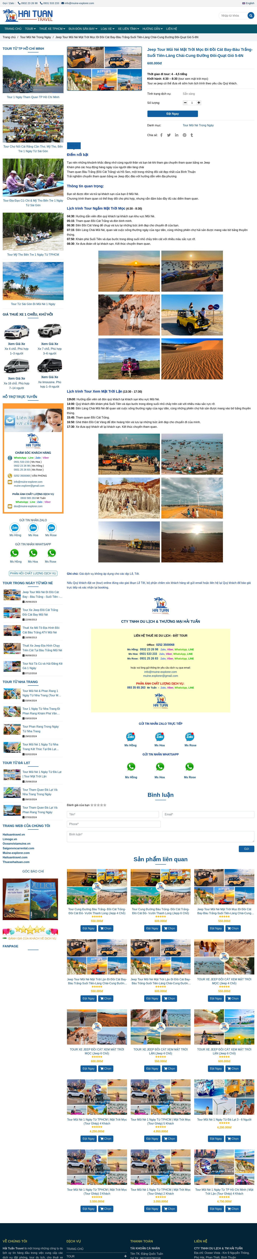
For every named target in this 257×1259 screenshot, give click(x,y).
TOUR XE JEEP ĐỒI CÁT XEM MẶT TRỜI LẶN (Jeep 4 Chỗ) (160, 1051)
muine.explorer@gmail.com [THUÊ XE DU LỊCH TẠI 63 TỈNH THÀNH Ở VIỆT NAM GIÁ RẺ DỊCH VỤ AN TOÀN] (29, 485)
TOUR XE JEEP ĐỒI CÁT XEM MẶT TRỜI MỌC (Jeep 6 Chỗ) (97, 1051)
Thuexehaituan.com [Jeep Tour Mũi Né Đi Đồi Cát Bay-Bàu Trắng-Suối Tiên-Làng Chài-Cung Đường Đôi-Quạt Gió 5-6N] (16, 862)
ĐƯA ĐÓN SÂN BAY (83, 28)
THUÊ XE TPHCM (52, 28)
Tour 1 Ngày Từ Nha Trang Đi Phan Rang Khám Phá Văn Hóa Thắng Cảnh (41, 711)
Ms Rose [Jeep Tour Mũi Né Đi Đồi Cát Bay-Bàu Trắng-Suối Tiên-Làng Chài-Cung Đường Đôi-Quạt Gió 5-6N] (190, 745)
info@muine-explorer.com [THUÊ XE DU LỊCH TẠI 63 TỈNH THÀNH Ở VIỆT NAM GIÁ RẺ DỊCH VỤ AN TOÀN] (28, 481)
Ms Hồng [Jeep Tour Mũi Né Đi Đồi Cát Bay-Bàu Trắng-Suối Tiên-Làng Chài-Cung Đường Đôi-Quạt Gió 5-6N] (131, 745)
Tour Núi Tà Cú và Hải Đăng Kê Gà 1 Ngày (42, 666)
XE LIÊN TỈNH (128, 28)
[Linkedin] (176, 135)
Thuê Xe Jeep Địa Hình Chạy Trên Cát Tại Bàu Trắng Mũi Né (42, 648)
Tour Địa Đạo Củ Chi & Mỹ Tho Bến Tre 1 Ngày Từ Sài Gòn (33, 203)
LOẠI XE (107, 28)
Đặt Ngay (173, 113)
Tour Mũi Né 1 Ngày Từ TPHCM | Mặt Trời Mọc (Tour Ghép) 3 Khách (97, 1191)
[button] (249, 3)
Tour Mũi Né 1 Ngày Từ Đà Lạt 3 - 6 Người (224, 1119)
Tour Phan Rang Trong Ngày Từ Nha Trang (40, 729)
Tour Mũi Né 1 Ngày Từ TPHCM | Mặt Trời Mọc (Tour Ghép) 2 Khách (160, 1191)
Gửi (246, 848)
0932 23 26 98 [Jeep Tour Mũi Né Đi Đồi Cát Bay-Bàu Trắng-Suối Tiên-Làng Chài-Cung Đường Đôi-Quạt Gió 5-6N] (28, 3)
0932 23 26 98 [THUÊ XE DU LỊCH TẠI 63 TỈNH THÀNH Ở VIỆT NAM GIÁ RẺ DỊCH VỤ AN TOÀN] (22, 465)
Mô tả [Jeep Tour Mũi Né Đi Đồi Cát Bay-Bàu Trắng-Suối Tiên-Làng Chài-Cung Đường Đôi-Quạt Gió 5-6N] (74, 145)
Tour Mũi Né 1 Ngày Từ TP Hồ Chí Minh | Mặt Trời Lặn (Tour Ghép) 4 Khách (224, 1191)
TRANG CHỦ (13, 28)
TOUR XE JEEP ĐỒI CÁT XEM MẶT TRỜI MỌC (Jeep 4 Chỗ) (224, 981)
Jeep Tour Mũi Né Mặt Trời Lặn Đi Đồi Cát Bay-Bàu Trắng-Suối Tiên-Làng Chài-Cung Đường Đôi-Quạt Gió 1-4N (97, 981)
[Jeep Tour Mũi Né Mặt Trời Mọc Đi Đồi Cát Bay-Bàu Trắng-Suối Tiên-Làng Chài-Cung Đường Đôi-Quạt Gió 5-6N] (28, 15)
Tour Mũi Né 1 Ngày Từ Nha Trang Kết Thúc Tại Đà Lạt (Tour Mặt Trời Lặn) (40, 747)
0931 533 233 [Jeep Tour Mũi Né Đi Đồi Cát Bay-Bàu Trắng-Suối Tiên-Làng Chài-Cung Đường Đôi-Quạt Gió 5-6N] (49, 3)
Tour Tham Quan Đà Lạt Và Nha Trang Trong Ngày (39, 792)
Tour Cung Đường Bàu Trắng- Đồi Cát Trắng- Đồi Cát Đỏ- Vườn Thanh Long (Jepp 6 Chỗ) (160, 911)
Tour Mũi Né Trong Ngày (198, 125)
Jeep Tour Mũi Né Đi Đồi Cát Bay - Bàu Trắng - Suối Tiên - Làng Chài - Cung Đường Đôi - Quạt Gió (41, 595)
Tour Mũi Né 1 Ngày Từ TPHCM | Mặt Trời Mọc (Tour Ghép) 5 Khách (160, 1121)
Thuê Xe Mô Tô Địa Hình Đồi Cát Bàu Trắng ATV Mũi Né (40, 630)
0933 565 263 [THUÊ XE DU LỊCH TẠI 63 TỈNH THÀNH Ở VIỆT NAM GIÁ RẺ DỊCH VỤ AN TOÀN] (28, 498)
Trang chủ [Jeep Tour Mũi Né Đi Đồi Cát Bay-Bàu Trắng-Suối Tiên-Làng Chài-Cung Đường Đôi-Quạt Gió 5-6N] (9, 37)
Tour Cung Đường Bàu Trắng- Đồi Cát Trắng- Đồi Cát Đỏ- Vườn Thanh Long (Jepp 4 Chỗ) (97, 911)
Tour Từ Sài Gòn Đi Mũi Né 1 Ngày (33, 304)
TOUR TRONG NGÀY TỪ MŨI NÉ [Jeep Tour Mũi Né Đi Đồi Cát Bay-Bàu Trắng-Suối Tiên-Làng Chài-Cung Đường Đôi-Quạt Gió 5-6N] (28, 583)
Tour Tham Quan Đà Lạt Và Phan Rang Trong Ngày (39, 810)
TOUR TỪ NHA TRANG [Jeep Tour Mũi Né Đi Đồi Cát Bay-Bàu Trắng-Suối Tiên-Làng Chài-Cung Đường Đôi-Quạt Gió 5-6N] (20, 682)
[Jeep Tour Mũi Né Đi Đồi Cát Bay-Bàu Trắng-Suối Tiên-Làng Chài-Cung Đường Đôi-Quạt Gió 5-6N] (104, 68)
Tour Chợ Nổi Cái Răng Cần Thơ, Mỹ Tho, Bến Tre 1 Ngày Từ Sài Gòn (33, 149)
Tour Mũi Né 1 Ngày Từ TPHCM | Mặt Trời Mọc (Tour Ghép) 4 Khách (97, 1121)
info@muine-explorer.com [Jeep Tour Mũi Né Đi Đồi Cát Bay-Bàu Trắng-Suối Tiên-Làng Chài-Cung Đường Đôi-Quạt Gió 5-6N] (77, 3)
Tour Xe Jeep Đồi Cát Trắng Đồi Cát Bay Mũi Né (40, 612)
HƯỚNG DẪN (153, 28)
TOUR (30, 28)
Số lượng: (154, 102)
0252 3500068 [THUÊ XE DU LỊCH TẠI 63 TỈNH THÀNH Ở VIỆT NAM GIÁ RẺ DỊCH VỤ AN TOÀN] (22, 475)
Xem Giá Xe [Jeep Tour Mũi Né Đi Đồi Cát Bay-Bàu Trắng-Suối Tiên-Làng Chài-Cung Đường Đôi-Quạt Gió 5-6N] (16, 344)
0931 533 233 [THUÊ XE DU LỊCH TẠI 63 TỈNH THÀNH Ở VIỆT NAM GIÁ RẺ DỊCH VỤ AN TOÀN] (21, 461)
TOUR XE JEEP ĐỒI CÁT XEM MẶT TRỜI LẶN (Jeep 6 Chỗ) (224, 1051)
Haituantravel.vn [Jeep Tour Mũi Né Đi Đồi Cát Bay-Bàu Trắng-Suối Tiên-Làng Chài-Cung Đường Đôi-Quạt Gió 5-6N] (14, 834)
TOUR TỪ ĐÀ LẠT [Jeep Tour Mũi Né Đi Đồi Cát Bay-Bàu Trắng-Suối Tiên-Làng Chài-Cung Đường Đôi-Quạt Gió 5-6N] (16, 763)
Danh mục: (154, 125)
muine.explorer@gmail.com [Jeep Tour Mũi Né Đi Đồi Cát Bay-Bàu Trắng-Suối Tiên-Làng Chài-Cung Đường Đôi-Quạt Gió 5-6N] (160, 675)
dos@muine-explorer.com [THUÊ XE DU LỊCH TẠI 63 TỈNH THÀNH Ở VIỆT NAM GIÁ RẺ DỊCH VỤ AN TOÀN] (28, 506)
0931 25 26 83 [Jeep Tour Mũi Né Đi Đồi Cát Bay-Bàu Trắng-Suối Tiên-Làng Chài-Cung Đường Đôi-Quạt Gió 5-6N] (149, 658)
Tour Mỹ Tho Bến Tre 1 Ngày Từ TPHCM (33, 254)
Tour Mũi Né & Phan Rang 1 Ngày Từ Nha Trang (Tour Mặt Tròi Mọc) (41, 693)
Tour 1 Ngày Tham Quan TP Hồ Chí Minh (33, 97)
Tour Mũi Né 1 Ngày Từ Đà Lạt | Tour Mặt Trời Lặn (41, 774)
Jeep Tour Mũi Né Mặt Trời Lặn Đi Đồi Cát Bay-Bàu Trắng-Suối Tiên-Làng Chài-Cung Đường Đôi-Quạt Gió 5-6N (161, 981)
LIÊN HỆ (171, 28)
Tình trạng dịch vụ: (159, 93)
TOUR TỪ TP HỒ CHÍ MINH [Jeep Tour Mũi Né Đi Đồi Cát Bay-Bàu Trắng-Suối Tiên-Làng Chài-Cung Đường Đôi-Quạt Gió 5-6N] (23, 48)
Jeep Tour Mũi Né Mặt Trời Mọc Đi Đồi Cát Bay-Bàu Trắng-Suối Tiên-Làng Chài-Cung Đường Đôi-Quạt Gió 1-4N (224, 911)
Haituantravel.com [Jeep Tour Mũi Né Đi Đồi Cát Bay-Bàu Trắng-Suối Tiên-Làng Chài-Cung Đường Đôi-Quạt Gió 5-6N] (15, 857)
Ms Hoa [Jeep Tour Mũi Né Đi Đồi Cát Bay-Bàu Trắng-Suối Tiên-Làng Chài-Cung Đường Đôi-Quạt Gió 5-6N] (160, 745)
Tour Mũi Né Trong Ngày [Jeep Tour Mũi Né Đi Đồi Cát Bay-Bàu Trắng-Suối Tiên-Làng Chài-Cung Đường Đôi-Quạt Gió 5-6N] (35, 37)
